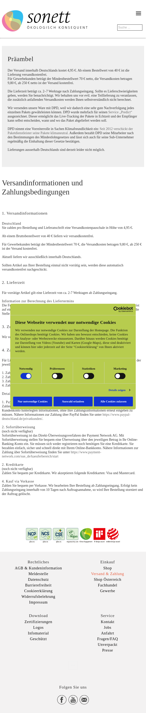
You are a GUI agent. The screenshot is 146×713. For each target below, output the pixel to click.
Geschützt (38, 639)
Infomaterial (38, 633)
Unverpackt (107, 644)
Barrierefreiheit (38, 585)
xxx (73, 665)
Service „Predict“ (120, 112)
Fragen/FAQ (107, 639)
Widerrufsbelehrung (38, 596)
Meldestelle (38, 574)
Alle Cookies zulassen (113, 401)
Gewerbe (107, 591)
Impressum (38, 602)
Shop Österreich (107, 579)
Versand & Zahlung (107, 574)
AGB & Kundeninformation (38, 568)
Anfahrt (107, 633)
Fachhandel (107, 585)
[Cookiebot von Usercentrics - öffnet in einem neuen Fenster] (116, 309)
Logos (38, 627)
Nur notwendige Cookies (33, 401)
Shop (107, 568)
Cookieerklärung (38, 591)
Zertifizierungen (38, 622)
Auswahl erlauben (73, 401)
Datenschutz (38, 579)
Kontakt (107, 622)
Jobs (107, 627)
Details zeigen (117, 390)
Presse (107, 650)
